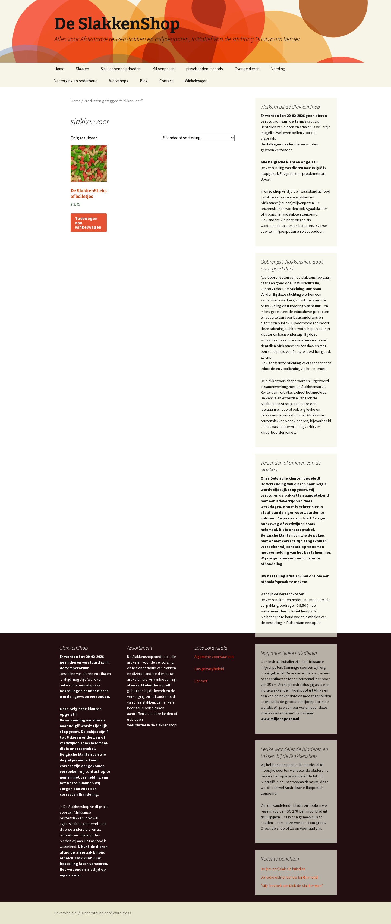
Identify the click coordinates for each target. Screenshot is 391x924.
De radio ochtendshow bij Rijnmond (289, 877)
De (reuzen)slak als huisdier (283, 868)
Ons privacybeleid (209, 668)
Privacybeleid (65, 912)
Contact (166, 80)
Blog (144, 80)
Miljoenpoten (163, 68)
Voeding (278, 68)
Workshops (118, 80)
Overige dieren (247, 68)
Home (59, 68)
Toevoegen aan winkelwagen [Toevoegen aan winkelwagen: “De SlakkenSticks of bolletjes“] (88, 223)
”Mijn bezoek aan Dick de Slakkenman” (292, 885)
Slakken (82, 68)
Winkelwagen (196, 80)
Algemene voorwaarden (214, 656)
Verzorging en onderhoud (75, 80)
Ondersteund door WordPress (106, 912)
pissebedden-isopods (204, 68)
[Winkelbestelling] (198, 138)
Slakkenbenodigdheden (121, 68)
